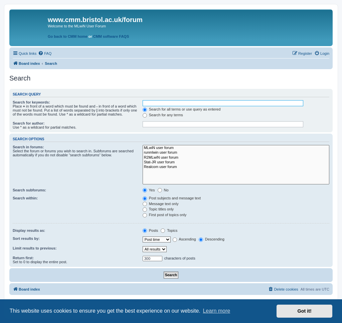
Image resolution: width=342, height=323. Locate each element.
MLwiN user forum (236, 148)
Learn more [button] (216, 311)
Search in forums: (28, 147)
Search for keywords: (31, 102)
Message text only (161, 204)
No (163, 190)
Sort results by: (26, 238)
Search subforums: (29, 190)
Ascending (184, 239)
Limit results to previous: (34, 248)
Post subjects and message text (172, 198)
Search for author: (28, 123)
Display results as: (29, 230)
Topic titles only (158, 209)
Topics (169, 230)
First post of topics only (165, 215)
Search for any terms (163, 115)
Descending (211, 239)
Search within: (25, 198)
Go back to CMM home (68, 36)
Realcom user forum (236, 167)
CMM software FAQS (111, 36)
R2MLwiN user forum (236, 157)
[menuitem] (44, 53)
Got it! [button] (305, 311)
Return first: (23, 258)
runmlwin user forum (236, 152)
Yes (149, 190)
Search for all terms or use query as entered (182, 109)
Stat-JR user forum (236, 162)
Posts (150, 230)
